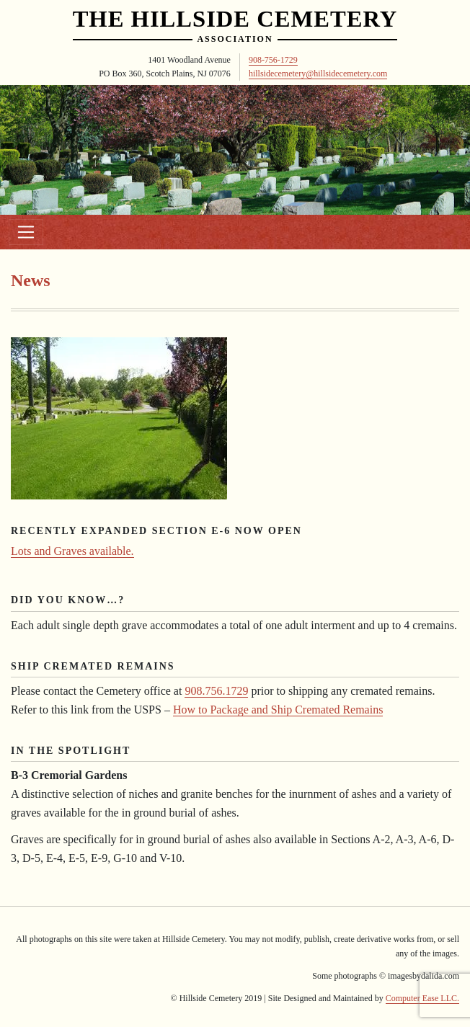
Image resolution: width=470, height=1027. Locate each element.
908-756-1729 (273, 60)
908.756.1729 (216, 691)
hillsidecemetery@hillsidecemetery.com (318, 73)
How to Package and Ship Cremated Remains (278, 709)
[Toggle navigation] (26, 232)
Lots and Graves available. (72, 551)
